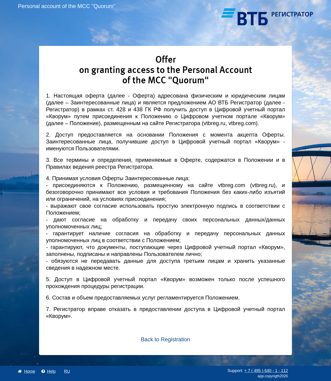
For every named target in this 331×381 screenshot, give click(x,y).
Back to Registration (165, 339)
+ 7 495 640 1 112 (266, 370)
